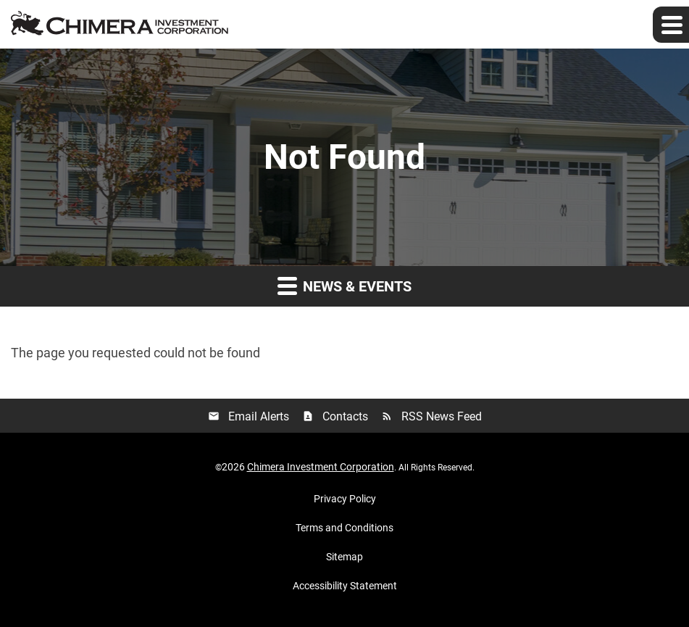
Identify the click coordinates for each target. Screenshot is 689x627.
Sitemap (344, 557)
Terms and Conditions (344, 528)
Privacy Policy (345, 499)
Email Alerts (248, 416)
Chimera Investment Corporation (320, 467)
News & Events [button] (344, 285)
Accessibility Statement (345, 586)
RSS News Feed (431, 416)
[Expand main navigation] (671, 25)
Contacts (335, 416)
